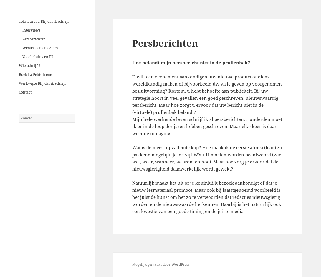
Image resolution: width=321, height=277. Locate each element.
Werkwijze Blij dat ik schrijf (42, 83)
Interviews (31, 30)
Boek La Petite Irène (35, 74)
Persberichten (34, 39)
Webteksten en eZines (40, 47)
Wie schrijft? (29, 65)
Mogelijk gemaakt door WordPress (160, 264)
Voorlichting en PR (38, 56)
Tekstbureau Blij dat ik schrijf (44, 21)
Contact (25, 92)
